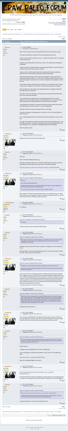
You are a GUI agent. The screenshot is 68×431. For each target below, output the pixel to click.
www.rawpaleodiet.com (60, 22)
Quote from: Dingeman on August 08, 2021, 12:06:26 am (31, 237)
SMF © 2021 (33, 427)
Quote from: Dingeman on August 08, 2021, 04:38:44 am (31, 293)
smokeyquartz (9, 202)
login (15, 19)
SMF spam (28, 420)
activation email (14, 20)
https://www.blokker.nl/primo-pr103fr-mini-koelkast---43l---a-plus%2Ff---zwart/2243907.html (38, 393)
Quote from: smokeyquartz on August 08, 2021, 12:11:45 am (32, 219)
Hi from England (26, 47)
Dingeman (8, 133)
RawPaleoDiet (62, 23)
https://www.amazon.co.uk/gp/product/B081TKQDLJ (32, 357)
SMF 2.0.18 (28, 427)
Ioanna (51, 34)
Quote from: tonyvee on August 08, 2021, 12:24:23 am (31, 263)
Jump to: (48, 415)
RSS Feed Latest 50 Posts (60, 24)
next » (64, 36)
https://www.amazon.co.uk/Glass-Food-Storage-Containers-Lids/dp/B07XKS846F (39, 167)
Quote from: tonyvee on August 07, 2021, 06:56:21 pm (31, 177)
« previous (60, 36)
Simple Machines (40, 427)
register (19, 19)
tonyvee (7, 47)
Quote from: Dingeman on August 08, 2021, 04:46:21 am (31, 336)
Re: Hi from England (27, 133)
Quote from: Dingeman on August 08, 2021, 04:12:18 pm (31, 390)
